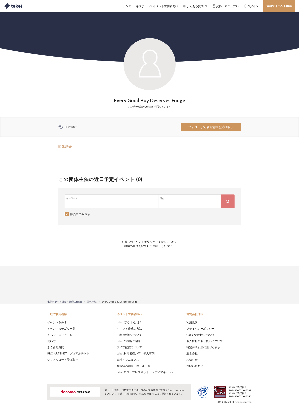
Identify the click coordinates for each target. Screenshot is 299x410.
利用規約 (192, 322)
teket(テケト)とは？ (129, 322)
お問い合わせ (194, 365)
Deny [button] (229, 390)
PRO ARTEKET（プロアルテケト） (69, 353)
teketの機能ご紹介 (129, 341)
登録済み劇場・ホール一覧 (133, 365)
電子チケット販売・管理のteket (64, 301)
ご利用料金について (129, 334)
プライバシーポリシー (200, 328)
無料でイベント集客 (279, 6)
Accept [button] (249, 390)
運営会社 (192, 353)
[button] (41, 395)
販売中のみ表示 (80, 214)
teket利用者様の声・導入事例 (136, 353)
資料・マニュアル (128, 359)
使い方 (51, 341)
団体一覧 (92, 301)
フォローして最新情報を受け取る (210, 127)
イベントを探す (57, 322)
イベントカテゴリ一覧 (61, 328)
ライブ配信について (129, 347)
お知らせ (192, 359)
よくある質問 (55, 347)
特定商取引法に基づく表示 (203, 347)
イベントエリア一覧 (59, 334)
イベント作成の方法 (129, 328)
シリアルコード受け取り (62, 359)
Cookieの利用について (200, 334)
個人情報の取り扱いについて (204, 341)
